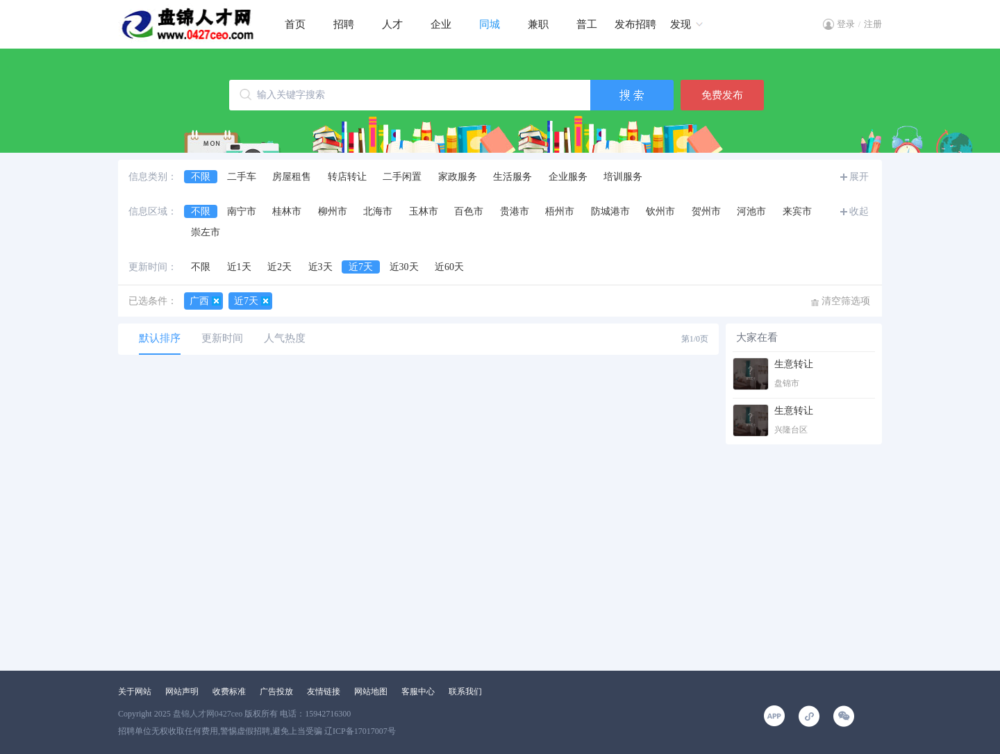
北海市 (377, 211)
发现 (680, 24)
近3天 (320, 267)
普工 (586, 24)
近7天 (361, 267)
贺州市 (706, 211)
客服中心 (418, 691)
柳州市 (332, 211)
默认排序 (160, 338)
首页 (295, 24)
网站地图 (371, 691)
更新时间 (222, 338)
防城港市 (610, 211)
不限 (200, 176)
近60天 (449, 267)
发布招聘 (635, 24)
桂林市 (286, 211)
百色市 (468, 211)
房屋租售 (291, 176)
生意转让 (793, 364)
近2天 (279, 267)
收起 (859, 211)
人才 (392, 24)
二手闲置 (402, 176)
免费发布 (722, 95)
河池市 (751, 211)
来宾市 (797, 211)
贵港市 (514, 211)
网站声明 (182, 691)
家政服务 (457, 176)
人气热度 (285, 338)
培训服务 (622, 176)
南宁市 (241, 211)
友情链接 (323, 691)
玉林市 (423, 211)
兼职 (538, 24)
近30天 (404, 267)
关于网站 (134, 691)
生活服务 (512, 176)
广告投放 (276, 691)
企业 (441, 24)
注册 (873, 24)
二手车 (241, 176)
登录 (846, 24)
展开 (859, 176)
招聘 (343, 24)
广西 (199, 301)
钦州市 (660, 211)
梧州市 (559, 211)
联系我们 (465, 691)
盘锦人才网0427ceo (208, 714)
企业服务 (568, 176)
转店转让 (347, 176)
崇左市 (205, 232)
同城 (489, 24)
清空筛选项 (846, 301)
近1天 (239, 267)
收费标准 (229, 691)
